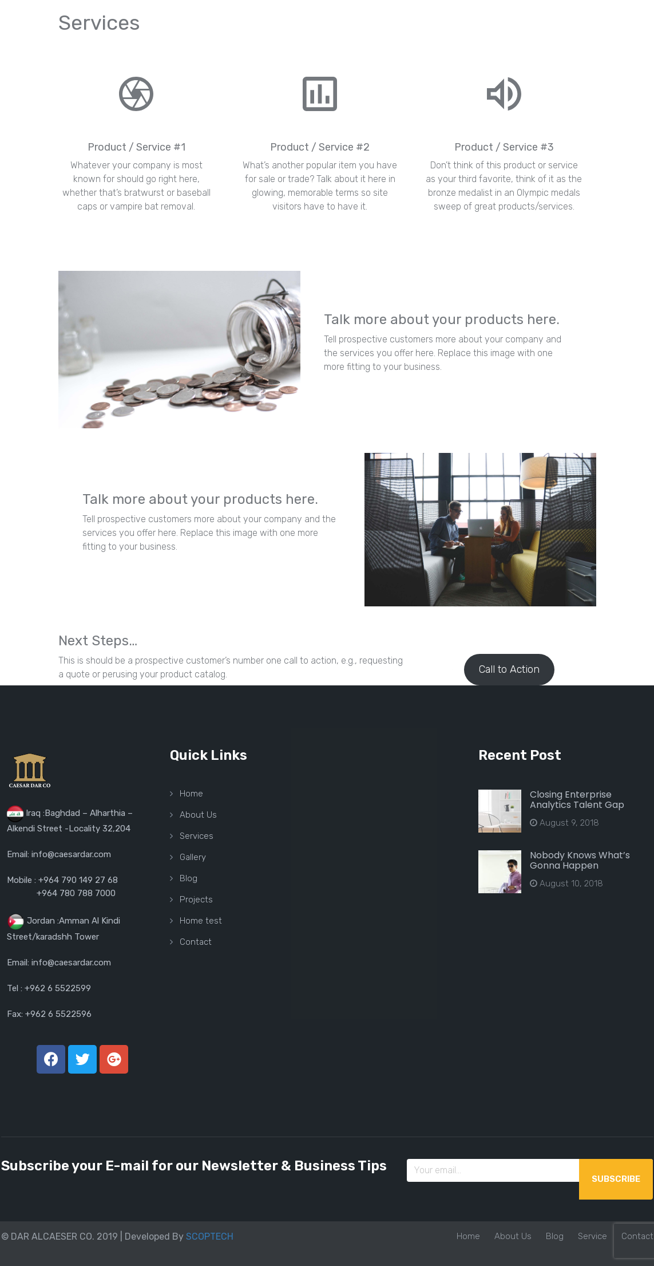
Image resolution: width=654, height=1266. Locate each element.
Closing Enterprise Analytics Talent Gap (577, 799)
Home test (201, 921)
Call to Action (509, 669)
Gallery (193, 857)
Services (196, 836)
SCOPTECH (209, 1236)
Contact (196, 942)
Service (592, 1236)
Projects (196, 899)
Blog (188, 878)
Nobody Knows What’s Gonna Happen (580, 860)
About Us (198, 815)
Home (191, 793)
